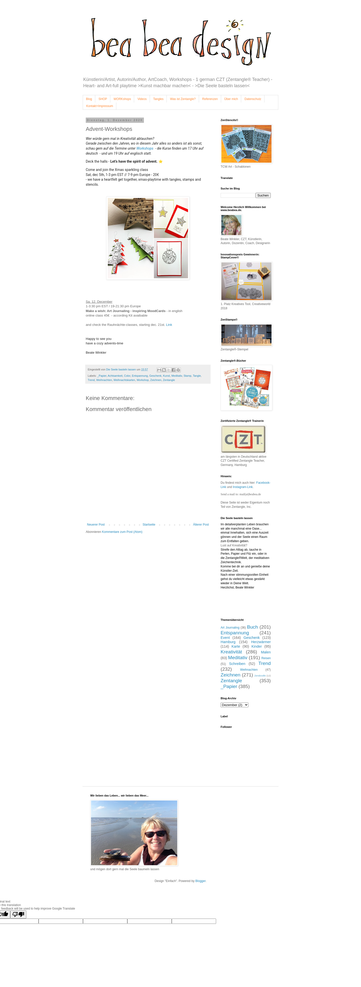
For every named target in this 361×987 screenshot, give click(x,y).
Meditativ (176, 375)
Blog (89, 99)
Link (169, 325)
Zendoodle (260, 675)
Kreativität (231, 651)
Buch (252, 627)
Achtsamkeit (115, 375)
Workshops (145, 148)
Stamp (187, 375)
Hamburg (228, 642)
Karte (235, 646)
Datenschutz (252, 99)
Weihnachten (104, 379)
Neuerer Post (96, 524)
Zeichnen (155, 379)
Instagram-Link (243, 487)
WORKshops (122, 99)
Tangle (197, 375)
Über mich (231, 99)
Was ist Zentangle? (183, 99)
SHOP (103, 99)
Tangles (158, 99)
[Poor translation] (18, 914)
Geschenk (155, 375)
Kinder (256, 646)
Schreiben (237, 664)
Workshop (143, 379)
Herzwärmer (261, 642)
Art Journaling (230, 627)
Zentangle (169, 379)
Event (225, 638)
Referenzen (210, 99)
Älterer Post (201, 524)
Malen (266, 652)
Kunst (166, 375)
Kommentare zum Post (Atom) (122, 532)
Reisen (266, 658)
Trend (91, 379)
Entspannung (140, 375)
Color (127, 375)
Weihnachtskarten (124, 379)
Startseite (149, 524)
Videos (141, 99)
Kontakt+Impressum (99, 106)
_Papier (102, 375)
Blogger (200, 881)
